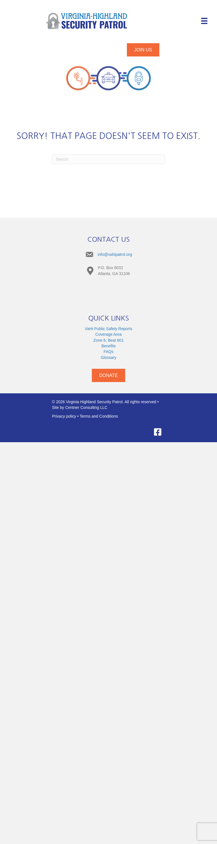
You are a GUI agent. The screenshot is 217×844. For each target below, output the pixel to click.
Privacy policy (64, 416)
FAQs (108, 351)
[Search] (108, 159)
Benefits (108, 346)
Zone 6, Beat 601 (108, 340)
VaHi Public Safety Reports (108, 328)
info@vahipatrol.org (115, 254)
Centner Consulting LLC (86, 407)
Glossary (108, 357)
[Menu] (204, 21)
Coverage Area (108, 334)
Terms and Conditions (99, 416)
